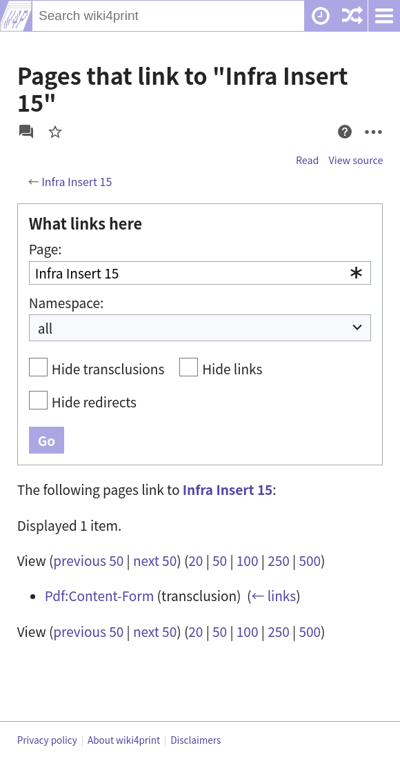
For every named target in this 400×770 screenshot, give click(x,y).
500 (310, 560)
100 (248, 560)
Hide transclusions (108, 368)
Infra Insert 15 (76, 181)
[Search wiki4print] (169, 16)
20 (195, 560)
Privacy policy (47, 740)
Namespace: (66, 302)
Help (341, 144)
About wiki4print (124, 740)
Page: (45, 248)
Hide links (232, 368)
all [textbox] (45, 327)
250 (279, 560)
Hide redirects (94, 401)
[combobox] (200, 273)
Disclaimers (195, 740)
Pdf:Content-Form (99, 595)
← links (273, 595)
